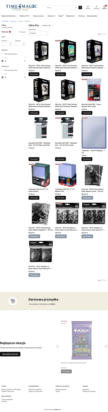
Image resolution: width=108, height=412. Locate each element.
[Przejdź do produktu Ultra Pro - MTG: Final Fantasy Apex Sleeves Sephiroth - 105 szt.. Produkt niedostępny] (41, 213)
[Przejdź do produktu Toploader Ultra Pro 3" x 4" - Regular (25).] (67, 175)
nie (5, 61)
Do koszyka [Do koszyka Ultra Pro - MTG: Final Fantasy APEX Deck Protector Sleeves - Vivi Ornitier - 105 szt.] (34, 74)
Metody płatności (61, 389)
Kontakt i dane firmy (8, 391)
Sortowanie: (32, 29)
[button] (80, 7)
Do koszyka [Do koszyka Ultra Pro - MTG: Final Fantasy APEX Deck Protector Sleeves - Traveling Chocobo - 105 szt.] (60, 74)
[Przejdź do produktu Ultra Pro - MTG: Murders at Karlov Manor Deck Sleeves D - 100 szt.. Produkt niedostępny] (41, 252)
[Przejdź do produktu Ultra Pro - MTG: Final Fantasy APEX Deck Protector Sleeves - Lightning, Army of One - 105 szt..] (93, 51)
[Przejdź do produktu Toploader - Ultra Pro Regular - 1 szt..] (93, 132)
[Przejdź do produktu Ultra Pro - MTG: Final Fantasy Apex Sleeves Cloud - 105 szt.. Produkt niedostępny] (93, 175)
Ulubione (4, 401)
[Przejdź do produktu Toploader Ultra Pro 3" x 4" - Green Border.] (41, 175)
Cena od (4, 40)
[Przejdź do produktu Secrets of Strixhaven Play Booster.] (82, 340)
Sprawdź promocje (10, 354)
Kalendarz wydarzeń (35, 389)
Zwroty (58, 391)
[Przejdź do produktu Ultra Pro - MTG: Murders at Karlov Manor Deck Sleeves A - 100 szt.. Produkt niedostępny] (67, 213)
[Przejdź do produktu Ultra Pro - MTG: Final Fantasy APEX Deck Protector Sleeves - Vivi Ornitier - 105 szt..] (41, 51)
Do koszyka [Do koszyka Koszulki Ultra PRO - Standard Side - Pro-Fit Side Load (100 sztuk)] (34, 159)
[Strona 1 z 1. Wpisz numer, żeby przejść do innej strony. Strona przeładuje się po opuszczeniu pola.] (103, 34)
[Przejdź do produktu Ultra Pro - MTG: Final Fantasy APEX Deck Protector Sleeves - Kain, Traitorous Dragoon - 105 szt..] (41, 90)
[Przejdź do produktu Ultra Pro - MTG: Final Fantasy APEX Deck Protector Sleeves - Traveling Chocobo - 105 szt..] (67, 51)
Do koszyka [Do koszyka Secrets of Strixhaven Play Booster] (66, 371)
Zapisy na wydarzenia (35, 391)
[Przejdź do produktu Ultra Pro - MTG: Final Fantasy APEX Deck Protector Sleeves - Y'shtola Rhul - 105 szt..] (67, 90)
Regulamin (86, 389)
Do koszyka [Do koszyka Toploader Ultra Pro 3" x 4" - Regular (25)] (60, 197)
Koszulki (20, 21)
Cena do (17, 40)
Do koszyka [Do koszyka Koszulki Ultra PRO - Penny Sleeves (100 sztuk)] (87, 113)
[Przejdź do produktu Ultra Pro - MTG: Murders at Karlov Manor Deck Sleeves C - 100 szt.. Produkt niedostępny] (93, 213)
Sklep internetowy (52, 409)
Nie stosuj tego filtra (11, 54)
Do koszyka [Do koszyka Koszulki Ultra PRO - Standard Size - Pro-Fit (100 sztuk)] (60, 159)
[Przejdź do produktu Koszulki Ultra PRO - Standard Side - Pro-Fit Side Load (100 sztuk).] (41, 128)
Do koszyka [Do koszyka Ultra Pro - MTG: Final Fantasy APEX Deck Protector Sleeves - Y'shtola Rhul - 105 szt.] (60, 113)
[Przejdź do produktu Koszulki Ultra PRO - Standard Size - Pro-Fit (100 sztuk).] (67, 128)
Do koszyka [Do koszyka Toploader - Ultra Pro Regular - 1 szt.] (87, 159)
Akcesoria (13, 21)
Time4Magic (5, 21)
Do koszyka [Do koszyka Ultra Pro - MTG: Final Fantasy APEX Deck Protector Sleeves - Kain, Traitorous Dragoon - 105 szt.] (34, 113)
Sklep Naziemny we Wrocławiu (11, 389)
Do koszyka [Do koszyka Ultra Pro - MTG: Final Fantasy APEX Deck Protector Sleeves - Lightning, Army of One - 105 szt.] (87, 74)
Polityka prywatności (89, 391)
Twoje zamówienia (7, 399)
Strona (99, 34)
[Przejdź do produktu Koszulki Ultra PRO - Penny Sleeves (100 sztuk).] (93, 90)
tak (6, 57)
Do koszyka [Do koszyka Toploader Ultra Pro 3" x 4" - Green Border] (34, 197)
